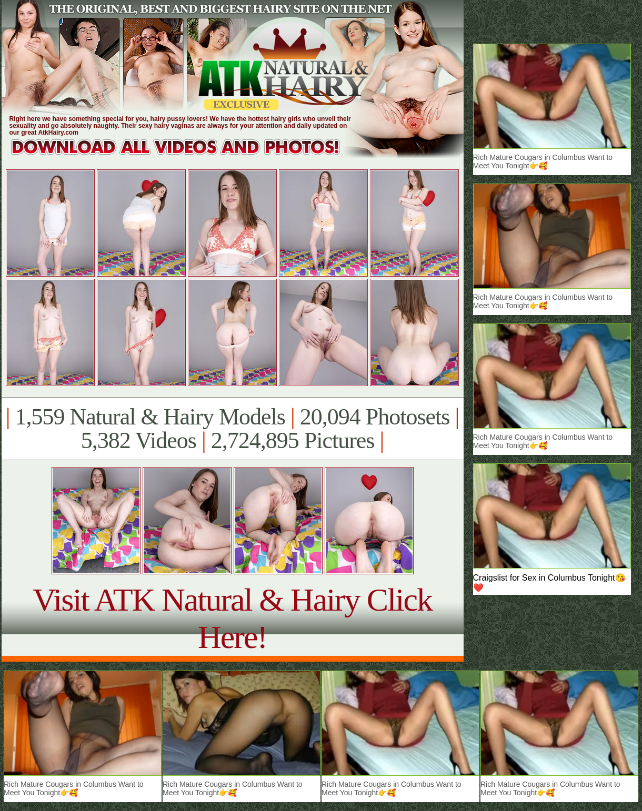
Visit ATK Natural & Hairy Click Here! (232, 618)
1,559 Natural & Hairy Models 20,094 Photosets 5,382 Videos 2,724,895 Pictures (232, 428)
